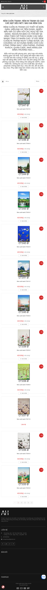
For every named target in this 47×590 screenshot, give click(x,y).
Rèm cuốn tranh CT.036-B (23, 453)
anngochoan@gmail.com (9, 539)
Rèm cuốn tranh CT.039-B (23, 350)
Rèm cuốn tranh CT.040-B (23, 316)
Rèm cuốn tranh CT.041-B (23, 281)
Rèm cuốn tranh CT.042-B (23, 247)
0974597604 (6, 537)
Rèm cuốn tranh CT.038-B (23, 384)
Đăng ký (9, 1)
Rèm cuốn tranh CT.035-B (23, 488)
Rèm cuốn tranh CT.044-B (23, 178)
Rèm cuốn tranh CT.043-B (23, 212)
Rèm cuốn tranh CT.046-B (23, 143)
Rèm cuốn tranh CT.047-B (23, 109)
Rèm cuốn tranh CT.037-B (23, 419)
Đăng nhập (4, 1)
